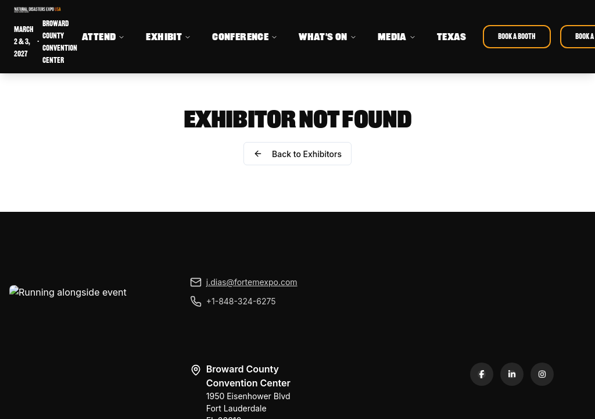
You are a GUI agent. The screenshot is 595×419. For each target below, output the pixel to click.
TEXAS (452, 36)
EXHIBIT (168, 36)
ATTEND (103, 36)
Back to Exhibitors (297, 154)
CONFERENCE (245, 36)
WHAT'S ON (328, 36)
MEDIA (397, 36)
